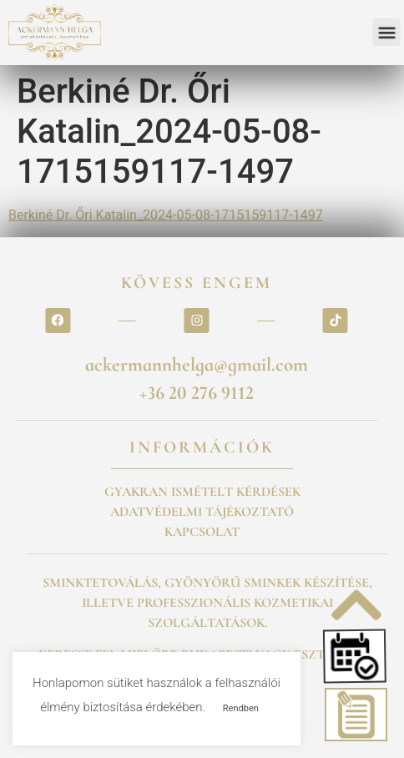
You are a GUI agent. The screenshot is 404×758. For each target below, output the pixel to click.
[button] (357, 656)
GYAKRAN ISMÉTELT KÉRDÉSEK (202, 491)
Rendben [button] (241, 708)
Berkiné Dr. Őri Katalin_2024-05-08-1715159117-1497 (165, 215)
